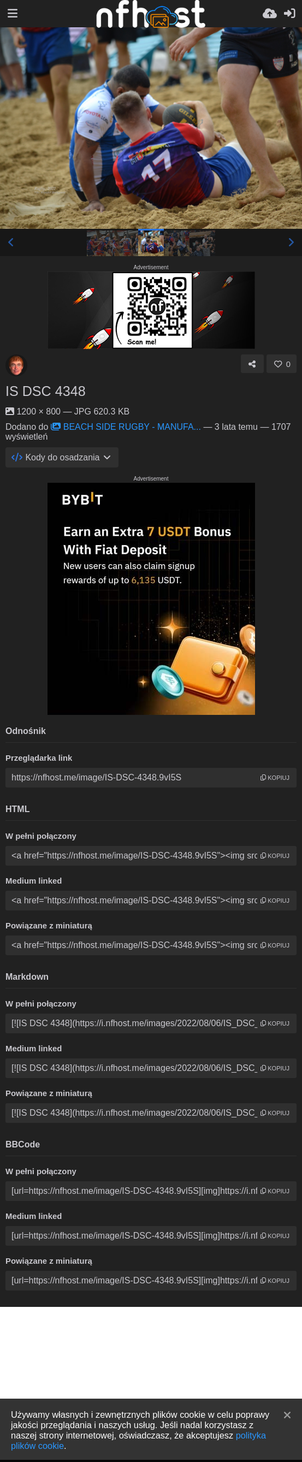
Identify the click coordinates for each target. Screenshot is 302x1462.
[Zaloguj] (289, 13)
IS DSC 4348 (45, 391)
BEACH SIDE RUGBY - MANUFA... (126, 426)
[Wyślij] (270, 13)
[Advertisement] (151, 1383)
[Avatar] (16, 365)
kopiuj (274, 777)
